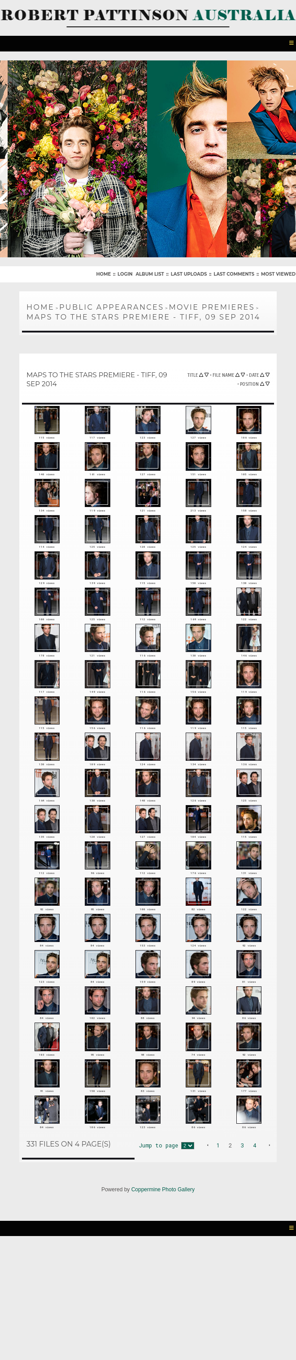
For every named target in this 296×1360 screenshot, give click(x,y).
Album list (149, 272)
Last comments (233, 272)
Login (125, 272)
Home (103, 272)
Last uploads (189, 272)
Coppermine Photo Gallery (163, 1306)
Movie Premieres (212, 305)
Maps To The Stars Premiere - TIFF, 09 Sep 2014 (143, 315)
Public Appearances (111, 305)
